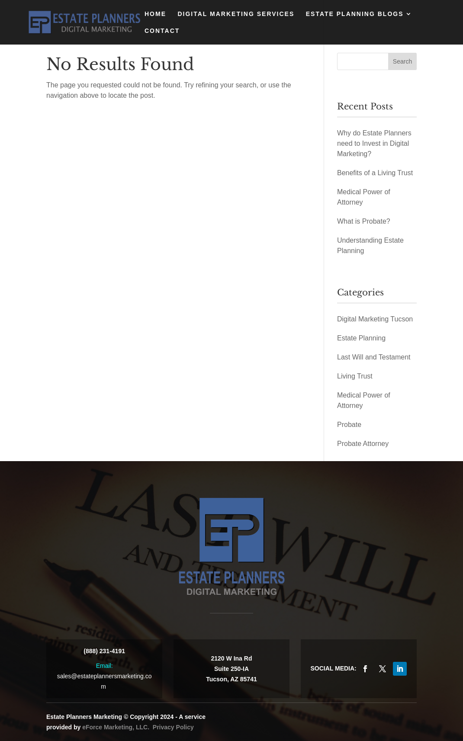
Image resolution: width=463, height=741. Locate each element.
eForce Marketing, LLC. (115, 727)
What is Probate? (363, 221)
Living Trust (355, 376)
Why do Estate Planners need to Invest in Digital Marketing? (374, 143)
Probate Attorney (363, 443)
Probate (349, 424)
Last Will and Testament (374, 357)
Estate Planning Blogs (355, 14)
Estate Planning (361, 338)
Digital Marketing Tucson (375, 319)
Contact (162, 31)
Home (155, 14)
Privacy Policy (173, 727)
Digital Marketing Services (235, 14)
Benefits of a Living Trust (375, 172)
